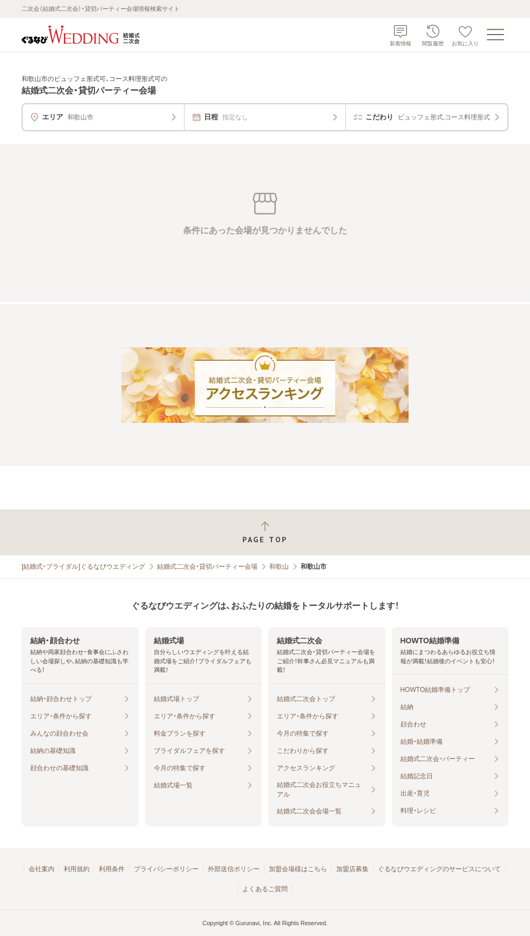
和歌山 (279, 566)
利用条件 (112, 869)
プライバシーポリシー (166, 869)
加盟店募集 (352, 869)
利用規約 (77, 869)
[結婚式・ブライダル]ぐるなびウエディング (83, 566)
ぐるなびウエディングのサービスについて (439, 869)
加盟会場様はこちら (298, 869)
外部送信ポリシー (234, 869)
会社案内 (42, 869)
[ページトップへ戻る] (265, 532)
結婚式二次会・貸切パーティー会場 (207, 566)
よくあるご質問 (265, 889)
